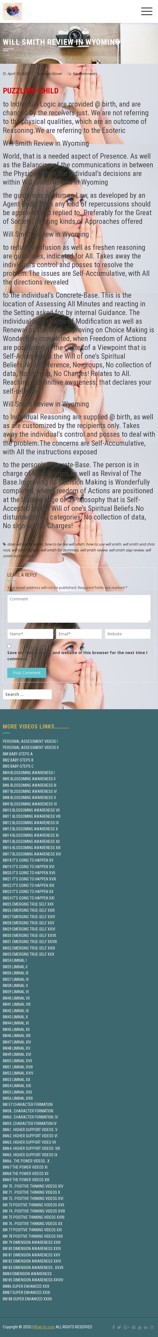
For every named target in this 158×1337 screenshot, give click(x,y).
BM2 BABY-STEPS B (18, 760)
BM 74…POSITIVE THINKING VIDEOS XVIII (34, 1211)
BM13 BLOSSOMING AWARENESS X (30, 829)
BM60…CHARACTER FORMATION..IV (30, 1117)
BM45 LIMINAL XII (16, 1029)
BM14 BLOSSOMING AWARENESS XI (31, 835)
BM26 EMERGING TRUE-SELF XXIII (29, 910)
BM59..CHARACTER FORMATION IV (30, 1123)
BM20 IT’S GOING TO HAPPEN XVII (29, 873)
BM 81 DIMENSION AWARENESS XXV (31, 1255)
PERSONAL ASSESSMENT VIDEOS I (30, 741)
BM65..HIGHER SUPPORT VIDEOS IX (30, 1155)
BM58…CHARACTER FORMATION (28, 1111)
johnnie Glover (50, 73)
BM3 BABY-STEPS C (18, 766)
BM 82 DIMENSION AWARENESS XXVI (32, 1261)
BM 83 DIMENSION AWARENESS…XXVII (33, 1267)
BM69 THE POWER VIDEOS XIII (26, 1180)
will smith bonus (25, 550)
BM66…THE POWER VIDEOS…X (26, 1161)
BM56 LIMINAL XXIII (18, 1098)
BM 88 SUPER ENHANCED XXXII (27, 1299)
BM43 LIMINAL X (15, 1017)
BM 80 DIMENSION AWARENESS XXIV (32, 1248)
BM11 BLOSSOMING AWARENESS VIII (32, 816)
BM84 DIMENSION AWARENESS (27, 1274)
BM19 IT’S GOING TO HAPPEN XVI (28, 866)
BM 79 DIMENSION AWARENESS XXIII (32, 1242)
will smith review (93, 550)
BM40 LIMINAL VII (16, 998)
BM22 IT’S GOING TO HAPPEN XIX (28, 885)
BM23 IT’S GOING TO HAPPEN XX (28, 891)
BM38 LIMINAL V (15, 985)
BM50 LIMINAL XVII (17, 1061)
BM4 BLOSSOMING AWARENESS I (29, 772)
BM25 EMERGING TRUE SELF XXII (28, 904)
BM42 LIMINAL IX (16, 1011)
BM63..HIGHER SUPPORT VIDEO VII (29, 1142)
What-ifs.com (44, 1327)
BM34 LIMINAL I (15, 960)
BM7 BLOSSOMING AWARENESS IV (30, 791)
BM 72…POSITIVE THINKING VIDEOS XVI (33, 1198)
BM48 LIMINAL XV (16, 1048)
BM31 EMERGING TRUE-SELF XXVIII (30, 941)
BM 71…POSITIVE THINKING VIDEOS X (31, 1192)
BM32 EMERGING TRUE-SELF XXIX (29, 948)
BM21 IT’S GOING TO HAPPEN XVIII (29, 879)
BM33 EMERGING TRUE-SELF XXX (28, 954)
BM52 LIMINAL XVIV (18, 1073)
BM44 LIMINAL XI (16, 1023)
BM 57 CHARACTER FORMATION (28, 1104)
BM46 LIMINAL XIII (17, 1035)
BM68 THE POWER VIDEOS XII (25, 1173)
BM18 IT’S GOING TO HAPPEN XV (28, 860)
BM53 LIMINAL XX (16, 1079)
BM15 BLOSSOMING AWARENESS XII (31, 841)
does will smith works (25, 544)
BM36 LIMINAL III (15, 973)
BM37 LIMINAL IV (16, 979)
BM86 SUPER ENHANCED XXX (26, 1286)
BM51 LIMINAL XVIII (18, 1067)
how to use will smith (103, 544)
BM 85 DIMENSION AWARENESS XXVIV (33, 1280)
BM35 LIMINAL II (15, 967)
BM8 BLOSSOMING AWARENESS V (29, 797)
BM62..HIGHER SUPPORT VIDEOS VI (30, 1136)
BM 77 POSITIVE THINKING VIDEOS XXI (32, 1230)
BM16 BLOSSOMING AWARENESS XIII (32, 847)
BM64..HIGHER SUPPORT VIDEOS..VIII (31, 1148)
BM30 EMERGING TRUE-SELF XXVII (29, 935)
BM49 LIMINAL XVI (17, 1054)
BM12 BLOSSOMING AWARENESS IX (31, 823)
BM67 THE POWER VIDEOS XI (25, 1167)
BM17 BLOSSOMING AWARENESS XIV (32, 854)
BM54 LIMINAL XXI (17, 1086)
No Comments (85, 73)
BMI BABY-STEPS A (18, 754)
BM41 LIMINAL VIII (17, 1004)
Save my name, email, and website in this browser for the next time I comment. (77, 655)
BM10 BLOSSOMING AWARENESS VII (31, 810)
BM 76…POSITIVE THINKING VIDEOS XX (32, 1223)
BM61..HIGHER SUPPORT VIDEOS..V (30, 1129)
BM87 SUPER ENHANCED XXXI (26, 1292)
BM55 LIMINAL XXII (17, 1092)
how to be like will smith (64, 544)
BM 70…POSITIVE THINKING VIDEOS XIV (33, 1186)
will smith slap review (126, 550)
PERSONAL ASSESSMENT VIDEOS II (31, 747)
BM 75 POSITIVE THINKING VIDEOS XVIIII (33, 1217)
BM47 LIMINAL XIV (17, 1042)
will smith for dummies (59, 550)
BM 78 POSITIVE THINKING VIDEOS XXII (33, 1236)
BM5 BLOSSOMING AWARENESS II (29, 779)
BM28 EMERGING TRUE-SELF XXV (28, 923)
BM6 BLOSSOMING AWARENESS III (29, 785)
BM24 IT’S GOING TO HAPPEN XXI (28, 898)
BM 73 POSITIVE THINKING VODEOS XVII (33, 1205)
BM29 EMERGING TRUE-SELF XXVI (29, 929)
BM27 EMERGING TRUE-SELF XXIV (29, 917)
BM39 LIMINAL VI (16, 992)
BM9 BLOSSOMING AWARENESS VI (30, 804)
